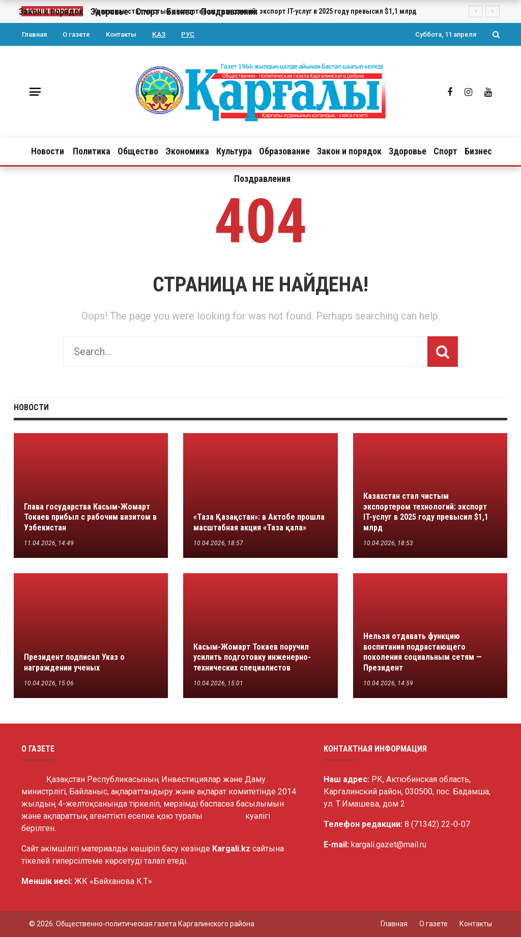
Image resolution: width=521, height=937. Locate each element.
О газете (76, 34)
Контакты (121, 34)
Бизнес (478, 151)
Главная (34, 34)
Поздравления (262, 178)
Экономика (187, 151)
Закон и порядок (349, 151)
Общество (138, 151)
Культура (234, 151)
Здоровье (407, 151)
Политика (91, 151)
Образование (284, 151)
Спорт (445, 151)
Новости (47, 151)
